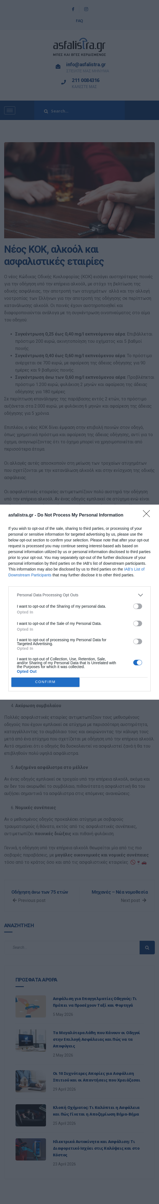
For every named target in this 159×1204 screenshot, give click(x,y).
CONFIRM (45, 682)
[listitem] (79, 595)
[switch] (137, 606)
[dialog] (79, 602)
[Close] (148, 515)
